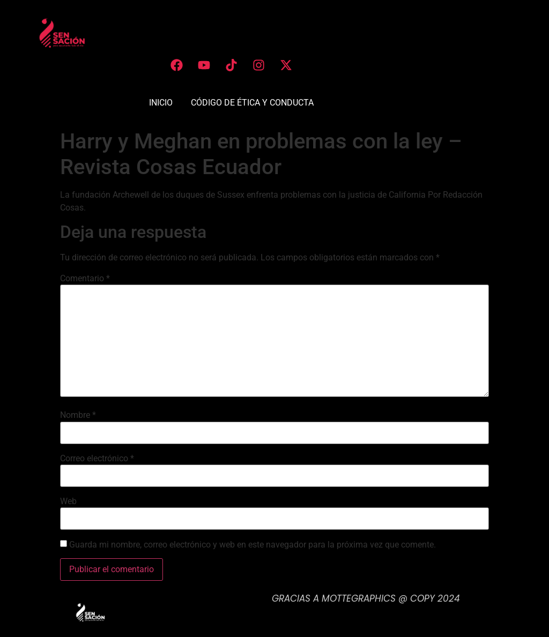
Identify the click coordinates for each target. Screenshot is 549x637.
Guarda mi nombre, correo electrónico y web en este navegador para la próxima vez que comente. (252, 545)
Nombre (78, 415)
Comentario (85, 278)
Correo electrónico (97, 458)
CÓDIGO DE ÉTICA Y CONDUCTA (252, 103)
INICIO (161, 103)
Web (68, 501)
